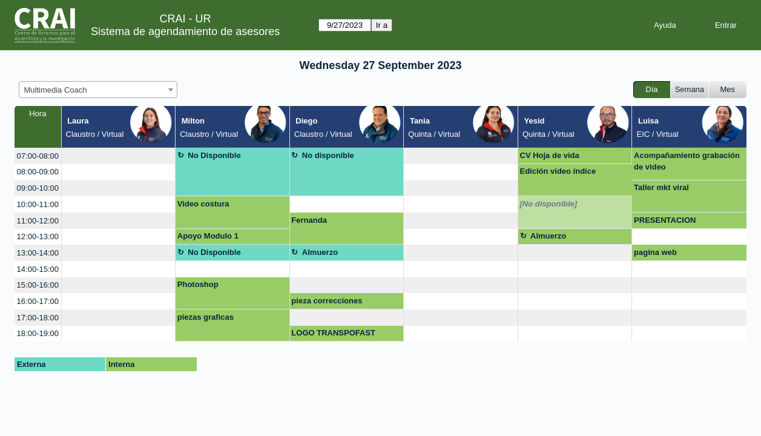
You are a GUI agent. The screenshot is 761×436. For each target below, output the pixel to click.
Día (651, 89)
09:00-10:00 (38, 188)
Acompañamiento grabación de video (687, 161)
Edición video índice (558, 171)
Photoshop (198, 284)
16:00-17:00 (38, 301)
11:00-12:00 (38, 220)
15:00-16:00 (38, 284)
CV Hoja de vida (549, 155)
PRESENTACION (665, 220)
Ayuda (665, 25)
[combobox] (98, 89)
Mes (728, 89)
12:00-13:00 (38, 236)
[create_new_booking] (119, 156)
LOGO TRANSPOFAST (333, 332)
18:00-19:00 (38, 333)
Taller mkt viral (661, 187)
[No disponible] (549, 203)
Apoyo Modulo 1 (208, 235)
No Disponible (214, 155)
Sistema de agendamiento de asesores (185, 31)
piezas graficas (205, 317)
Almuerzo (548, 235)
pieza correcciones (326, 300)
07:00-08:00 (38, 155)
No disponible (328, 155)
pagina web (655, 252)
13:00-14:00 (38, 252)
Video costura (203, 203)
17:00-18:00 (38, 317)
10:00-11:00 (38, 204)
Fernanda (309, 220)
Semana (689, 89)
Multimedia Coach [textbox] (55, 89)
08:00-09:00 (38, 171)
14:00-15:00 (38, 269)
